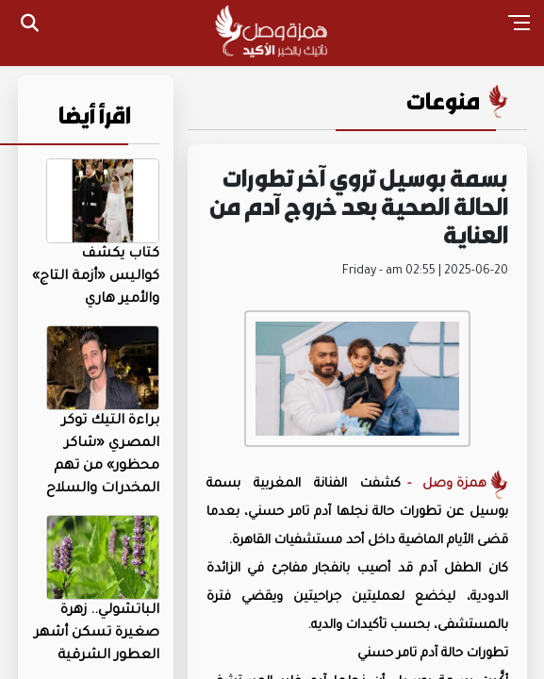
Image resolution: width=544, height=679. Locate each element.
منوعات (443, 101)
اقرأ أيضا (94, 115)
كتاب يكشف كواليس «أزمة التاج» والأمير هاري (95, 277)
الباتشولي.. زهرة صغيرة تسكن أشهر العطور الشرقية (96, 634)
